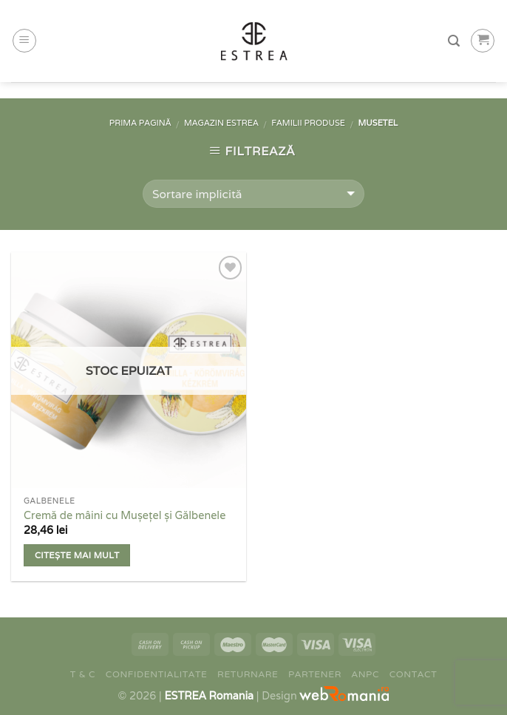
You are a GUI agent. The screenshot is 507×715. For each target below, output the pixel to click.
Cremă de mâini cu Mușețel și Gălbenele (124, 515)
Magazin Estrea (221, 123)
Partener (314, 674)
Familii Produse (308, 123)
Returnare (247, 674)
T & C (82, 674)
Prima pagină (140, 123)
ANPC (366, 674)
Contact (413, 674)
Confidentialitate (157, 674)
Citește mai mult (77, 554)
